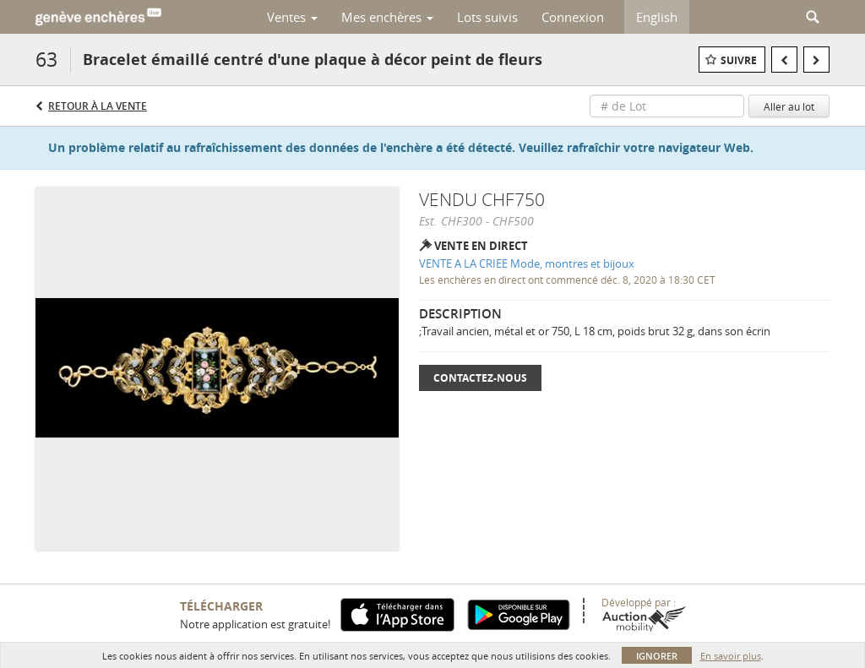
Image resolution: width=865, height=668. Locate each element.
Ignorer (656, 655)
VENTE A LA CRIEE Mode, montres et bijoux (526, 263)
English (656, 16)
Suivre (739, 60)
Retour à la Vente (97, 106)
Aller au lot (789, 106)
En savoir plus (730, 655)
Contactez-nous (480, 378)
